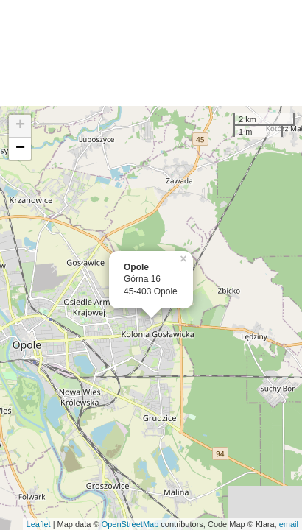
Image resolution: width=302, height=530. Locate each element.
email (288, 524)
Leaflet (39, 524)
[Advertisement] (151, 53)
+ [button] (20, 126)
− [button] (20, 149)
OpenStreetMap (130, 524)
